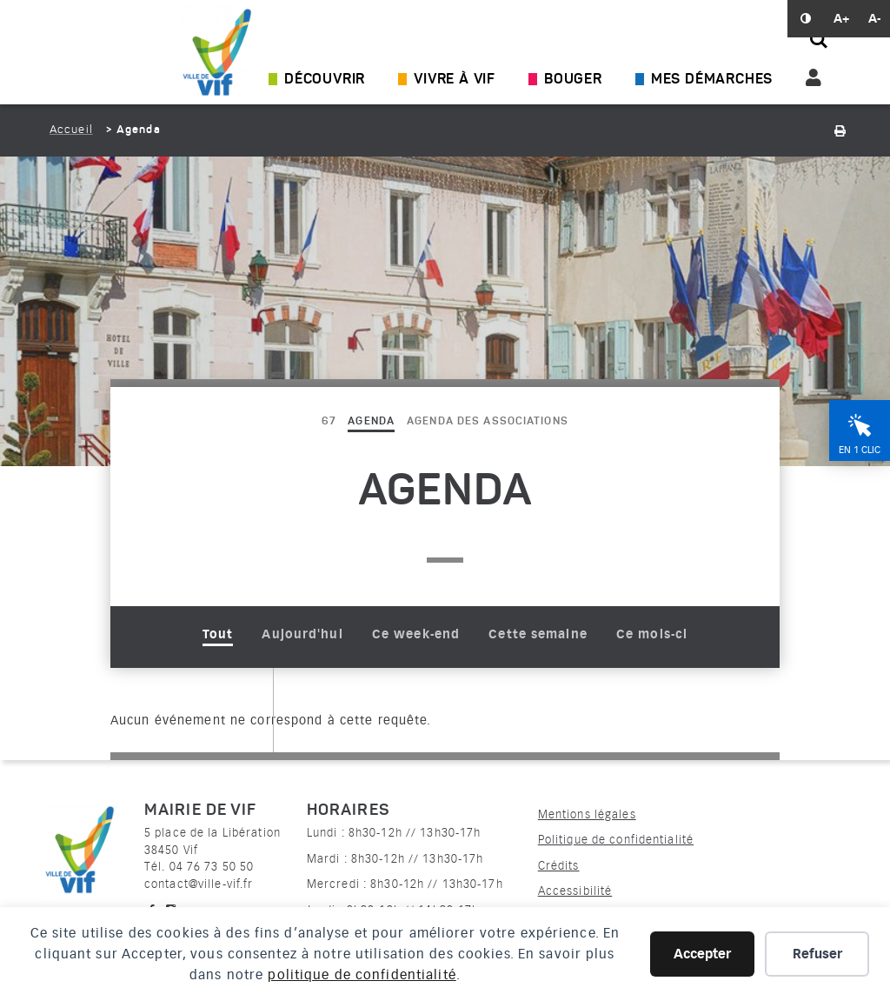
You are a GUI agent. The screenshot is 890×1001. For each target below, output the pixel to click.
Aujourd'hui (302, 634)
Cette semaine (538, 634)
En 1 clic (859, 450)
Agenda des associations (487, 422)
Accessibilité (575, 891)
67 (328, 422)
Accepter (702, 954)
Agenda (371, 422)
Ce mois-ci (651, 634)
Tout (218, 634)
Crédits (559, 865)
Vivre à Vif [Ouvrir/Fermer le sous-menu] (454, 80)
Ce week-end (416, 634)
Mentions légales (587, 814)
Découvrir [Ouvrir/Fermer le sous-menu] (324, 80)
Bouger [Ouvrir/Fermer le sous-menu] (573, 80)
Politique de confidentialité (616, 839)
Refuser (817, 954)
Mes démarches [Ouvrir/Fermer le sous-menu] (712, 80)
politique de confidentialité (361, 975)
